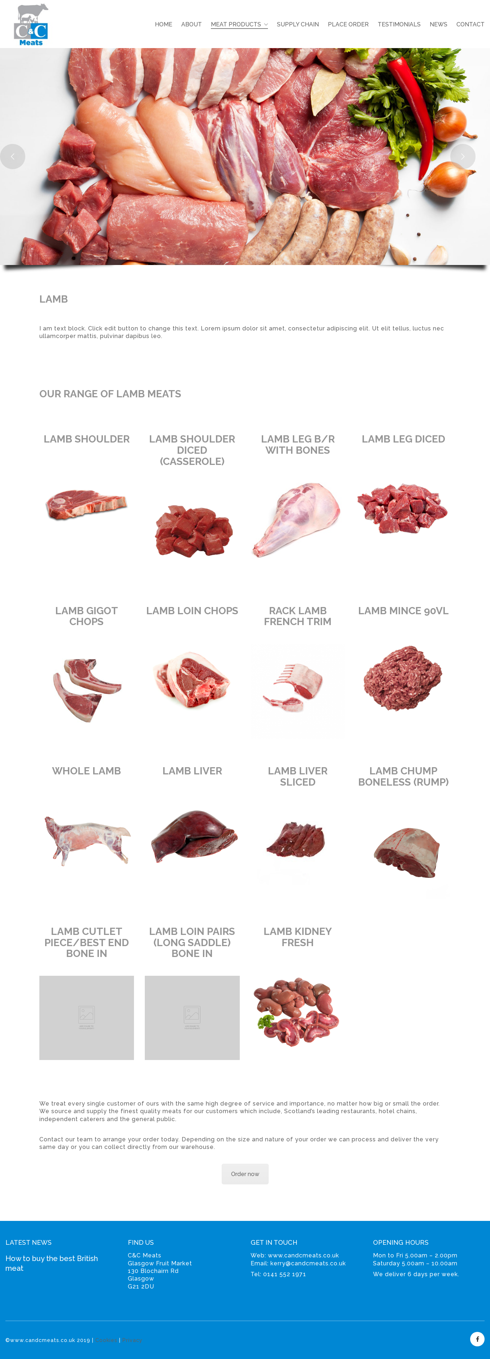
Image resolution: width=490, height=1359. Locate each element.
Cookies (106, 1340)
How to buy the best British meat (51, 1263)
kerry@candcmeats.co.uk (308, 1263)
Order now (245, 1174)
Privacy (132, 1340)
